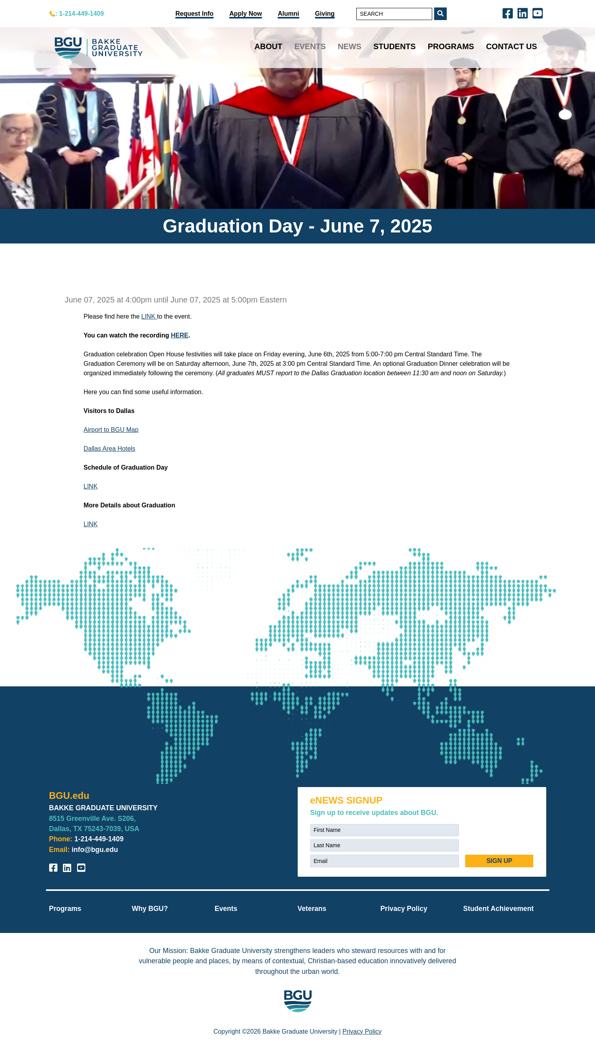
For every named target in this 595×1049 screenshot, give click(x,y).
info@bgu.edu (95, 850)
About (268, 46)
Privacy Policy (403, 909)
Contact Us (511, 46)
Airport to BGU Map (111, 429)
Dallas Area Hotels (110, 448)
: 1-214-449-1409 (79, 13)
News (349, 46)
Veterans (311, 909)
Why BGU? (150, 909)
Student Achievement (498, 909)
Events (310, 46)
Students (394, 46)
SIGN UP (499, 860)
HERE (179, 335)
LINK (149, 316)
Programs (451, 46)
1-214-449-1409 (98, 839)
